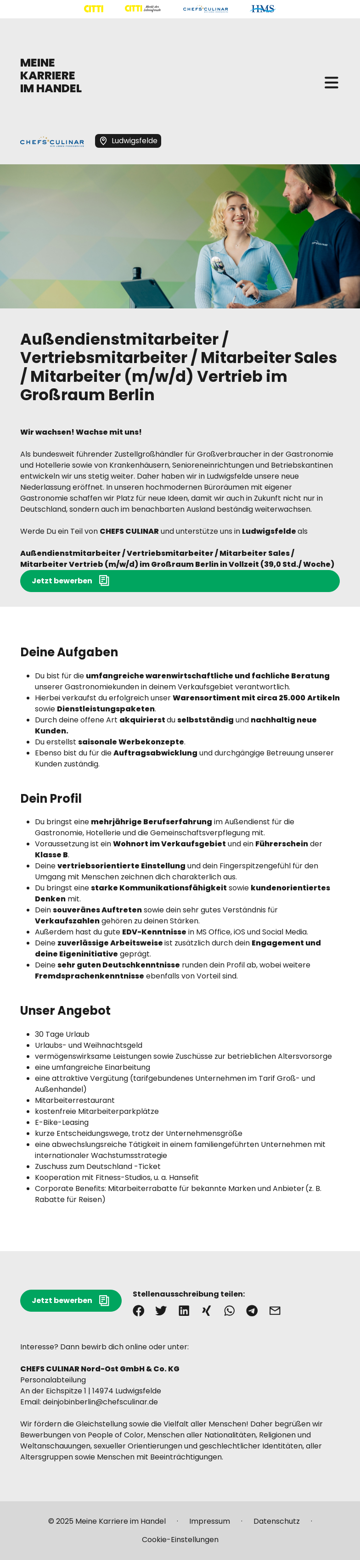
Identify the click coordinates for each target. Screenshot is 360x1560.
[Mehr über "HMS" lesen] (263, 9)
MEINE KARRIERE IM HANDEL (51, 75)
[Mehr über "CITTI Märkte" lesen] (143, 9)
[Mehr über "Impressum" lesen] (210, 1525)
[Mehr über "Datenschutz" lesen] (276, 1525)
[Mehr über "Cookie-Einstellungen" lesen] (180, 1539)
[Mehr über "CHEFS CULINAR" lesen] (205, 9)
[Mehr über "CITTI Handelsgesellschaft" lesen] (93, 9)
